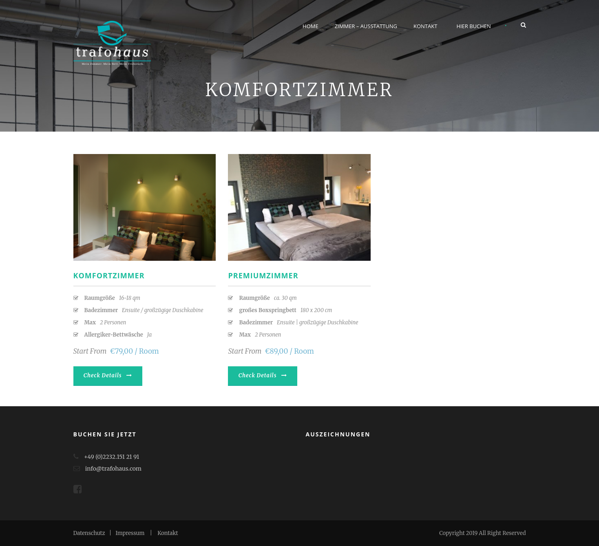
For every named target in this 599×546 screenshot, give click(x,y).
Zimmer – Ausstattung (366, 26)
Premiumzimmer (263, 275)
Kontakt (425, 26)
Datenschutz (89, 533)
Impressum (129, 533)
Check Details (108, 375)
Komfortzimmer (109, 275)
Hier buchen (473, 26)
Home (310, 26)
